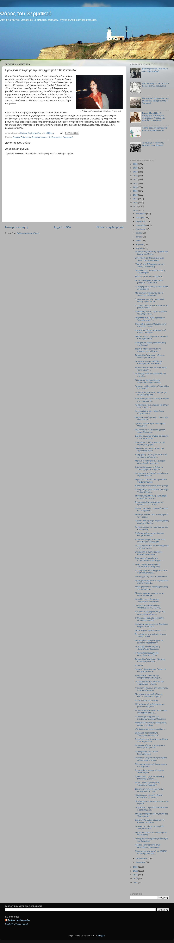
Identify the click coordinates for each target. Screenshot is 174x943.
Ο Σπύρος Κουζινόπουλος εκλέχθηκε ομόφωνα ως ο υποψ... (151, 759)
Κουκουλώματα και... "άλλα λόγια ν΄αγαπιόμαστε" (149, 412)
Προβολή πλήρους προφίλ (16, 924)
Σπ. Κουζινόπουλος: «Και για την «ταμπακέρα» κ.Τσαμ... (149, 682)
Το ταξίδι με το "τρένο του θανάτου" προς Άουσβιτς (153, 144)
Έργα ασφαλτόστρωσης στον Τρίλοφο (151, 486)
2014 (135, 210)
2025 (135, 168)
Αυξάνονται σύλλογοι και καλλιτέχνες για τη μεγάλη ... (151, 368)
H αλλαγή (139, 665)
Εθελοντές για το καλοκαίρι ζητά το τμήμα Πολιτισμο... (150, 431)
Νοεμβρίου (140, 217)
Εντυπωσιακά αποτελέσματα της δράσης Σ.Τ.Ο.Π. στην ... (149, 503)
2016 (135, 202)
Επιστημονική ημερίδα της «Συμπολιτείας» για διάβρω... (149, 559)
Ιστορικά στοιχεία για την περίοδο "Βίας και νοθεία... (149, 827)
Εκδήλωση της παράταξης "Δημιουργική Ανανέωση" (147, 734)
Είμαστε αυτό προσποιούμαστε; (149, 276)
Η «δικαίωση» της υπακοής (147, 700)
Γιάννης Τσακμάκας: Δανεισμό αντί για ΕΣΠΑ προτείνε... (151, 509)
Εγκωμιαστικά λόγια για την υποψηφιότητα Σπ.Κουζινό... (148, 676)
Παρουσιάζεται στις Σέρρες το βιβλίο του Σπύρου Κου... (151, 312)
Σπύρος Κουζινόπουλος (19, 920)
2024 (135, 172)
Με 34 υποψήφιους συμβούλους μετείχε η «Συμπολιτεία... (149, 281)
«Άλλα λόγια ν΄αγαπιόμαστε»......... (150, 630)
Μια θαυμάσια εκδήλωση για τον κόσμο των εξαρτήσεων (149, 641)
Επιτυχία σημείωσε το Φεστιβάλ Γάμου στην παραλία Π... (152, 399)
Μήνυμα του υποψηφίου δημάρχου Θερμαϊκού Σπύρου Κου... (150, 462)
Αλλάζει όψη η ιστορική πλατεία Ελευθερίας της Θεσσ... (148, 796)
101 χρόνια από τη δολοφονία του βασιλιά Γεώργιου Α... (149, 705)
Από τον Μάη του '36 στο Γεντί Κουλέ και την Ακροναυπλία (155, 84)
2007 (135, 882)
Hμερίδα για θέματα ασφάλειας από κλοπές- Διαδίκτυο (150, 331)
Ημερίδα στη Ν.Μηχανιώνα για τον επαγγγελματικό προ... (150, 613)
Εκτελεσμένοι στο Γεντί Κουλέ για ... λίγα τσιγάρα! (155, 70)
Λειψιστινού (68, 137)
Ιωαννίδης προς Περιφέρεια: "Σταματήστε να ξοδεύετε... (147, 600)
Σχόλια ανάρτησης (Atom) (28, 233)
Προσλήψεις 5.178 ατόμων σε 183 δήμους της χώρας (150, 443)
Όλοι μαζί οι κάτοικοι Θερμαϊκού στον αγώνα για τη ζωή (151, 325)
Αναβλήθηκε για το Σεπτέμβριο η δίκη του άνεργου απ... (151, 588)
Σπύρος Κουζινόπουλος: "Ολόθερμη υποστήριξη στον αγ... (150, 497)
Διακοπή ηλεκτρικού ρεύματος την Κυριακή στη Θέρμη (150, 821)
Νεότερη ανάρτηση (16, 227)
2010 (135, 878)
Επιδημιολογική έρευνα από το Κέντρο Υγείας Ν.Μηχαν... (152, 491)
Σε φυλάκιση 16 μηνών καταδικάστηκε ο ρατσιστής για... (151, 808)
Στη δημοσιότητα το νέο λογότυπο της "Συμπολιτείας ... (151, 815)
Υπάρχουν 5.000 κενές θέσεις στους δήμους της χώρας (151, 724)
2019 (135, 191)
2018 (135, 195)
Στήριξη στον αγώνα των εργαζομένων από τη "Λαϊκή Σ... (151, 581)
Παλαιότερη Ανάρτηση (110, 227)
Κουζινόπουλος (55, 137)
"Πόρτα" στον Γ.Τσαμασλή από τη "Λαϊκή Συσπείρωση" (149, 265)
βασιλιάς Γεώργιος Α (22, 137)
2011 (135, 875)
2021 (135, 183)
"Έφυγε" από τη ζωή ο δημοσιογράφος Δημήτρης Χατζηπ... (152, 522)
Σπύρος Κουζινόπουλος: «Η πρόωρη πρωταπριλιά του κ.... (151, 711)
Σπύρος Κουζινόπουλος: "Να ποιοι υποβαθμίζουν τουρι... (150, 660)
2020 (135, 187)
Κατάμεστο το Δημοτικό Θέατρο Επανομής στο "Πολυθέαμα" (148, 362)
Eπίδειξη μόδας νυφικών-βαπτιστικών (151, 577)
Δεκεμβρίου (141, 214)
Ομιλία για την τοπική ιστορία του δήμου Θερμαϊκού (149, 449)
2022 (135, 179)
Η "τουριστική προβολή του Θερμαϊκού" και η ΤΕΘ (147, 654)
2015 (135, 206)
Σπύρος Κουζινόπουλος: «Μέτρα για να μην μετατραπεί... (151, 393)
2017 (135, 199)
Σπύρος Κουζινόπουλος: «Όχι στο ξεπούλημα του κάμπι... (149, 356)
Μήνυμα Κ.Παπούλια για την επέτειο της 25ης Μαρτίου (151, 480)
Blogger (101, 936)
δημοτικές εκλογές (40, 137)
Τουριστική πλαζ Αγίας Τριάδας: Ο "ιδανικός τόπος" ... (150, 319)
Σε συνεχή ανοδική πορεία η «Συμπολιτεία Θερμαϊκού (147, 648)
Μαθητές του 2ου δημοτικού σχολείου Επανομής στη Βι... (151, 337)
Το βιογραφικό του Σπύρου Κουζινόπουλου (146, 752)
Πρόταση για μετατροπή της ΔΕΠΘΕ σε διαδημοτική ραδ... (151, 852)
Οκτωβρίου (141, 221)
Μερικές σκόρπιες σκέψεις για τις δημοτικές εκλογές (149, 594)
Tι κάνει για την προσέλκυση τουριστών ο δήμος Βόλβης (148, 381)
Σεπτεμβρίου (141, 225)
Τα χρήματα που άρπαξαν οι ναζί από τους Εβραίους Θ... (151, 740)
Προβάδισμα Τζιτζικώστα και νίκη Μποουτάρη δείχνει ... (149, 777)
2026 (135, 164)
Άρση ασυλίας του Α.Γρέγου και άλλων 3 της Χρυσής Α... (152, 406)
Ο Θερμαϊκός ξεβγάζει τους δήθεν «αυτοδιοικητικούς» (149, 619)
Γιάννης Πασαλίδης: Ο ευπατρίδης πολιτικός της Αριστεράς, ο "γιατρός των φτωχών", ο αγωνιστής (153, 116)
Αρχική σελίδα (62, 227)
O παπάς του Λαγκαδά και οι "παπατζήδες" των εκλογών (148, 606)
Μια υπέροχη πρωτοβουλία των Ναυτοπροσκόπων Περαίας (149, 695)
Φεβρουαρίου (142, 858)
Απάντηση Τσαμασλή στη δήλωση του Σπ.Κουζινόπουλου (151, 689)
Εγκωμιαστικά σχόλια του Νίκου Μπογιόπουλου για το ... (149, 553)
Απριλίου (140, 244)
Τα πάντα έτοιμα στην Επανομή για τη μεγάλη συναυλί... (151, 306)
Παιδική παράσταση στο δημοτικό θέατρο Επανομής (149, 534)
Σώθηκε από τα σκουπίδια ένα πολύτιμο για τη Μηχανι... (148, 350)
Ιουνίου (139, 237)
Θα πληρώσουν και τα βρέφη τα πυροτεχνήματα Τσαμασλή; (149, 468)
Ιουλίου (139, 233)
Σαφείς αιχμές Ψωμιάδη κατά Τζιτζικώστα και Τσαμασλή (147, 565)
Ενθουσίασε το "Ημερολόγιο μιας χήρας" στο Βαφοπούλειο (149, 259)
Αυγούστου (141, 229)
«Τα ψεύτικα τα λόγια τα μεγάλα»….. (151, 729)
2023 (135, 176)
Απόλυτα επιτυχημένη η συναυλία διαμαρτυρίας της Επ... (149, 300)
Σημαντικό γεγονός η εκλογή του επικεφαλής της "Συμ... (149, 790)
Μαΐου (139, 241)
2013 (135, 867)
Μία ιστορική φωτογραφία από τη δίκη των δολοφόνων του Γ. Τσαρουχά (155, 100)
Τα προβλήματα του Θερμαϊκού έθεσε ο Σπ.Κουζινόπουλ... (151, 571)
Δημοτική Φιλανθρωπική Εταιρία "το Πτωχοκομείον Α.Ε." (150, 670)
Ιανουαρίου (141, 862)
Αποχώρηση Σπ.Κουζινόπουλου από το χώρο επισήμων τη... (151, 456)
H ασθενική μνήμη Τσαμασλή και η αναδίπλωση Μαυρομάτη (150, 540)
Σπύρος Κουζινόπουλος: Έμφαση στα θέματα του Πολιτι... (151, 253)
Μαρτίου (139, 248)
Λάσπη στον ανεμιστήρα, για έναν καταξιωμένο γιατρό (154, 129)
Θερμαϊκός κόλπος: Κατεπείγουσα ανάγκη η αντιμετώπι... (150, 746)
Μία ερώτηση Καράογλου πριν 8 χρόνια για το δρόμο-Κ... (149, 294)
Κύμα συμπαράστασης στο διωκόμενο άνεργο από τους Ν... (151, 625)
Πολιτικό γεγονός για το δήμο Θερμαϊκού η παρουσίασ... (147, 846)
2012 (135, 871)
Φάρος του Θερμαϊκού (25, 14)
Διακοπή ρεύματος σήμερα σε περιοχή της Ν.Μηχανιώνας (152, 437)
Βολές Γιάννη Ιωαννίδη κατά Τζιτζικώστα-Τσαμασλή (147, 784)
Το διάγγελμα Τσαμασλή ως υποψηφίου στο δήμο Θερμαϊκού (150, 717)
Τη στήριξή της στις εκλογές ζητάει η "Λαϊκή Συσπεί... (150, 635)
